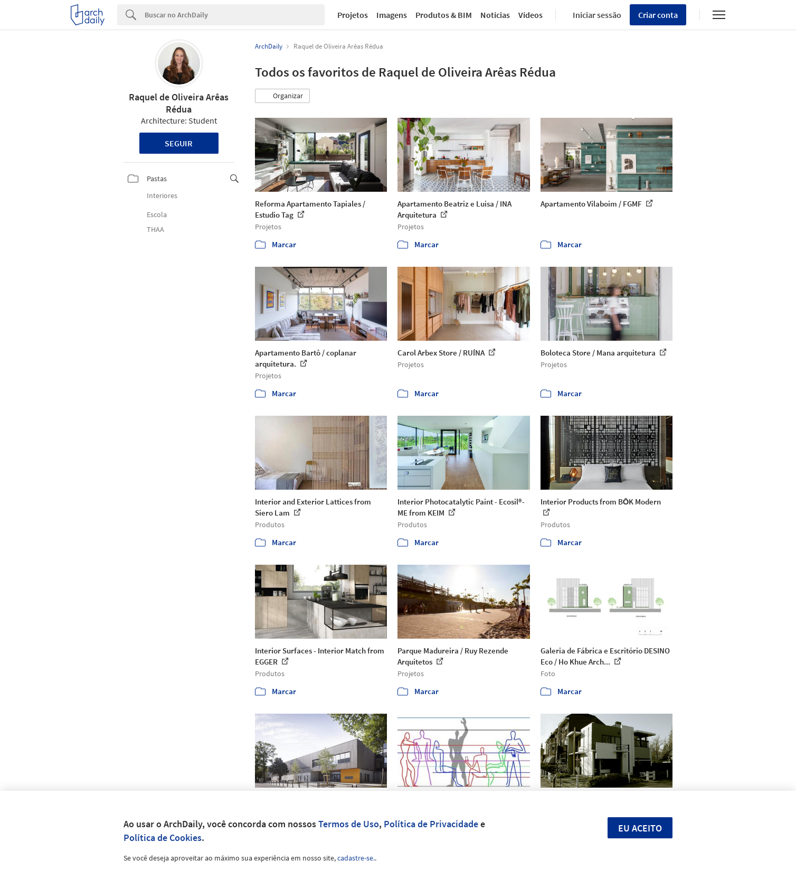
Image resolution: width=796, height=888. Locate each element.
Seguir (179, 143)
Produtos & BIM (443, 15)
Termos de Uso (348, 824)
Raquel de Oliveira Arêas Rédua (179, 103)
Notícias (495, 15)
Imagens (391, 15)
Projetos (352, 15)
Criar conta (658, 15)
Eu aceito (640, 828)
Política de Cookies (163, 837)
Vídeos (530, 15)
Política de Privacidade (431, 824)
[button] (282, 96)
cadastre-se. (356, 858)
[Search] (235, 14)
